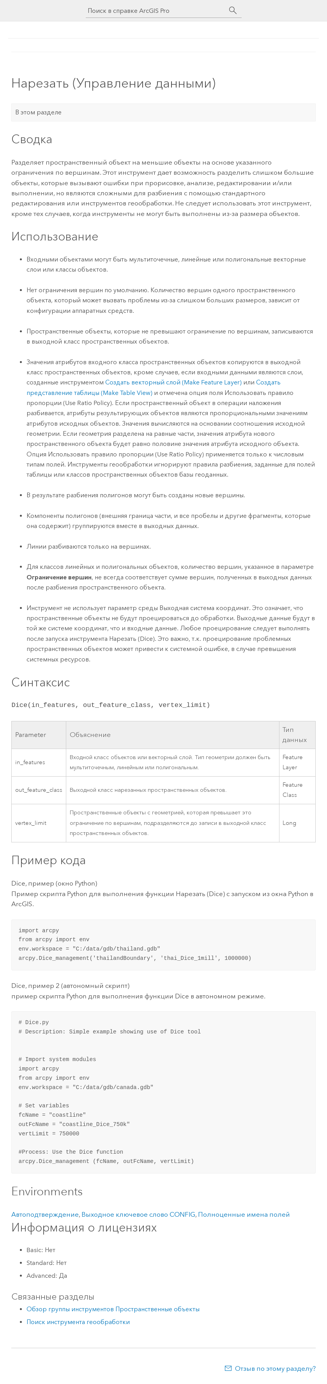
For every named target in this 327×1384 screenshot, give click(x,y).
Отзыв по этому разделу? (275, 1368)
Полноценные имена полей (244, 1214)
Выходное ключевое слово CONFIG (138, 1214)
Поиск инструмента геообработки (78, 1322)
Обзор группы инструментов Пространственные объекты (113, 1309)
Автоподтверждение (45, 1214)
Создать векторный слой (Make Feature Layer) (173, 382)
